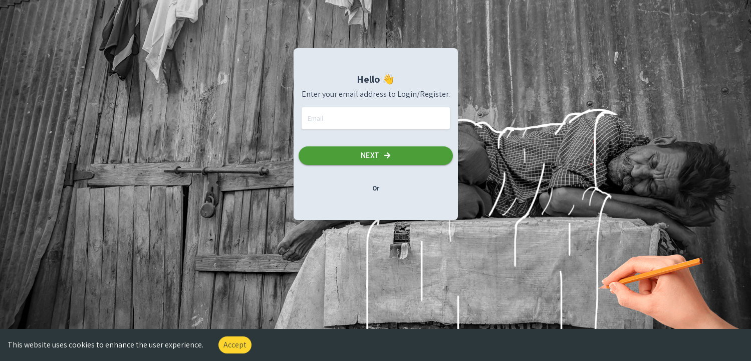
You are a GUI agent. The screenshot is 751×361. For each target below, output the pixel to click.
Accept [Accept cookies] (234, 344)
